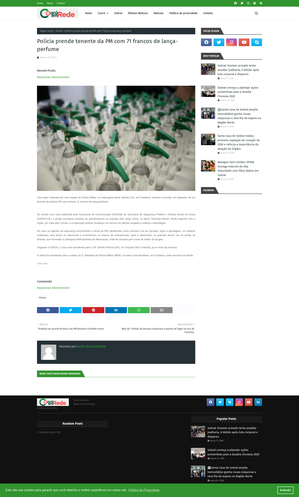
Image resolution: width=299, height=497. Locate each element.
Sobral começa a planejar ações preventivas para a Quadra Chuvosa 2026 (238, 92)
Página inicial (47, 31)
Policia (59, 31)
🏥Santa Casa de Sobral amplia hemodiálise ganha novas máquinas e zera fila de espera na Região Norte (239, 116)
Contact (61, 3)
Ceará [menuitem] (101, 13)
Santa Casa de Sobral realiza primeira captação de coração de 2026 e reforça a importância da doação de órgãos (239, 142)
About (50, 3)
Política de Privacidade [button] (144, 490)
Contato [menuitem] (208, 13)
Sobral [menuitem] (118, 13)
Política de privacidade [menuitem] (183, 13)
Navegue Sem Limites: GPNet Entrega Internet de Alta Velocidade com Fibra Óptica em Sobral (238, 168)
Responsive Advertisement (53, 77)
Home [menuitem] (88, 13)
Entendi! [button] (285, 490)
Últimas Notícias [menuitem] (138, 13)
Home (40, 3)
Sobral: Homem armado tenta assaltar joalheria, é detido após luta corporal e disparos (238, 70)
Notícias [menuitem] (159, 13)
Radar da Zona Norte (91, 346)
